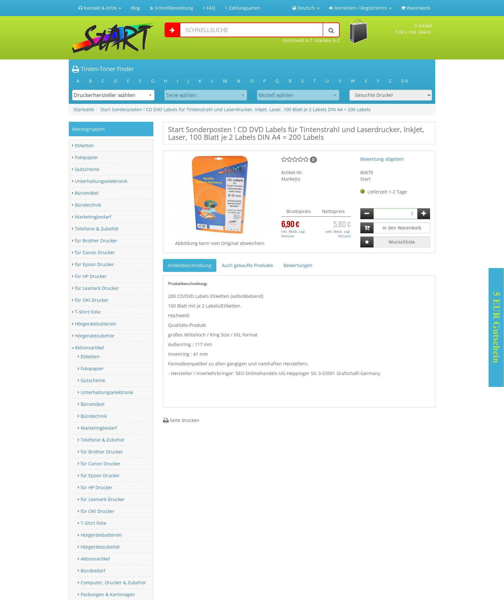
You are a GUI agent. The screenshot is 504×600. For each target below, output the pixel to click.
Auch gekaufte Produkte (247, 265)
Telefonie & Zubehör (97, 229)
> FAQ (209, 8)
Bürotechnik (88, 205)
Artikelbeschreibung (190, 265)
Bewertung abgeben (382, 159)
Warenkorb (415, 8)
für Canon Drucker (95, 252)
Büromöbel (87, 193)
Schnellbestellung (171, 8)
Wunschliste (402, 242)
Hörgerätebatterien (95, 324)
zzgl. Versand (293, 233)
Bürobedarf (93, 571)
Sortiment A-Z (297, 40)
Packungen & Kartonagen (108, 594)
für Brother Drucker (96, 240)
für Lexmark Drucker (97, 288)
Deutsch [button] (306, 8)
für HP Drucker (91, 276)
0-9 (404, 81)
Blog (135, 8)
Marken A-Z (327, 40)
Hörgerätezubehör (94, 336)
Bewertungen (298, 265)
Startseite (84, 109)
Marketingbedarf (93, 217)
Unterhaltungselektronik (101, 181)
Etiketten (84, 145)
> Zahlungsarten (242, 8)
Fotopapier (86, 157)
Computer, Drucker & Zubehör (113, 582)
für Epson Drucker (94, 264)
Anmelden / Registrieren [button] (360, 8)
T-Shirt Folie (88, 312)
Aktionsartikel (89, 348)
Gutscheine (87, 169)
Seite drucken (181, 420)
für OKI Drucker (92, 300)
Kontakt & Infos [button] (99, 8)
